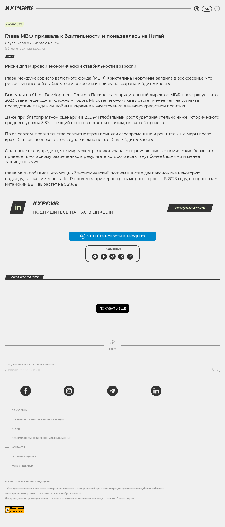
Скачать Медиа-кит (25, 456)
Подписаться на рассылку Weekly (31, 364)
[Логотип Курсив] (19, 7)
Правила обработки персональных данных (41, 438)
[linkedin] (156, 391)
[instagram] (69, 391)
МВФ (10, 56)
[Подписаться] (217, 370)
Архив (16, 429)
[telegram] (112, 391)
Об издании (19, 410)
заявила (164, 78)
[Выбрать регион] (197, 9)
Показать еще (112, 308)
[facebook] (25, 391)
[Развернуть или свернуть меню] (217, 9)
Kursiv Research (22, 466)
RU (207, 9)
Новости (14, 24)
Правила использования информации (38, 419)
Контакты (18, 447)
